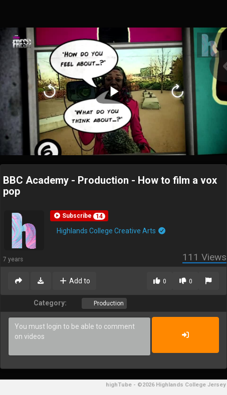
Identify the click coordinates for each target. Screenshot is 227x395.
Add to (74, 281)
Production (108, 303)
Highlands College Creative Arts (111, 231)
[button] (79, 215)
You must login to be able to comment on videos (79, 336)
